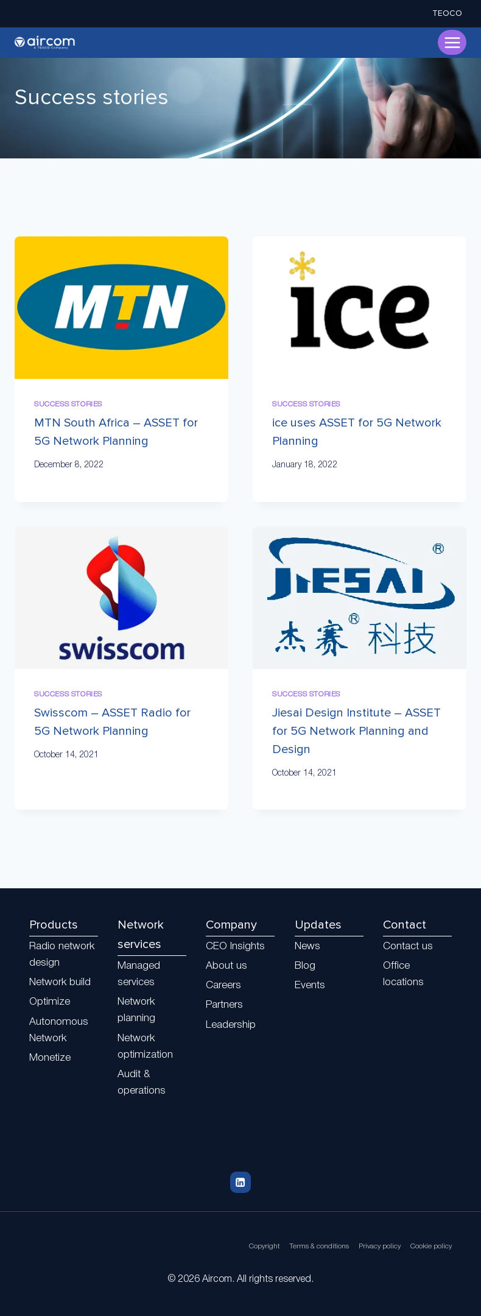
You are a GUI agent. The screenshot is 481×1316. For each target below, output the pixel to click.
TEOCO (447, 13)
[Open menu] (452, 42)
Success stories (68, 404)
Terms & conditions (305, 1246)
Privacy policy (372, 1246)
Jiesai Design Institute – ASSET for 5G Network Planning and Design (356, 731)
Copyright (245, 1246)
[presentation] (121, 307)
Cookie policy (429, 1246)
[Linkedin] (240, 1182)
